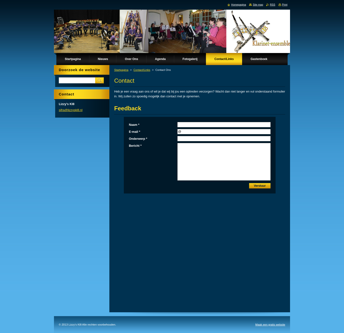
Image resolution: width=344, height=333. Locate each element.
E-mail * (134, 131)
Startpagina (121, 69)
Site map (258, 4)
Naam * (134, 125)
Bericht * (135, 145)
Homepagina (238, 4)
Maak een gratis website (270, 324)
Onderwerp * (138, 138)
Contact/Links (141, 69)
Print (284, 4)
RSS (272, 4)
